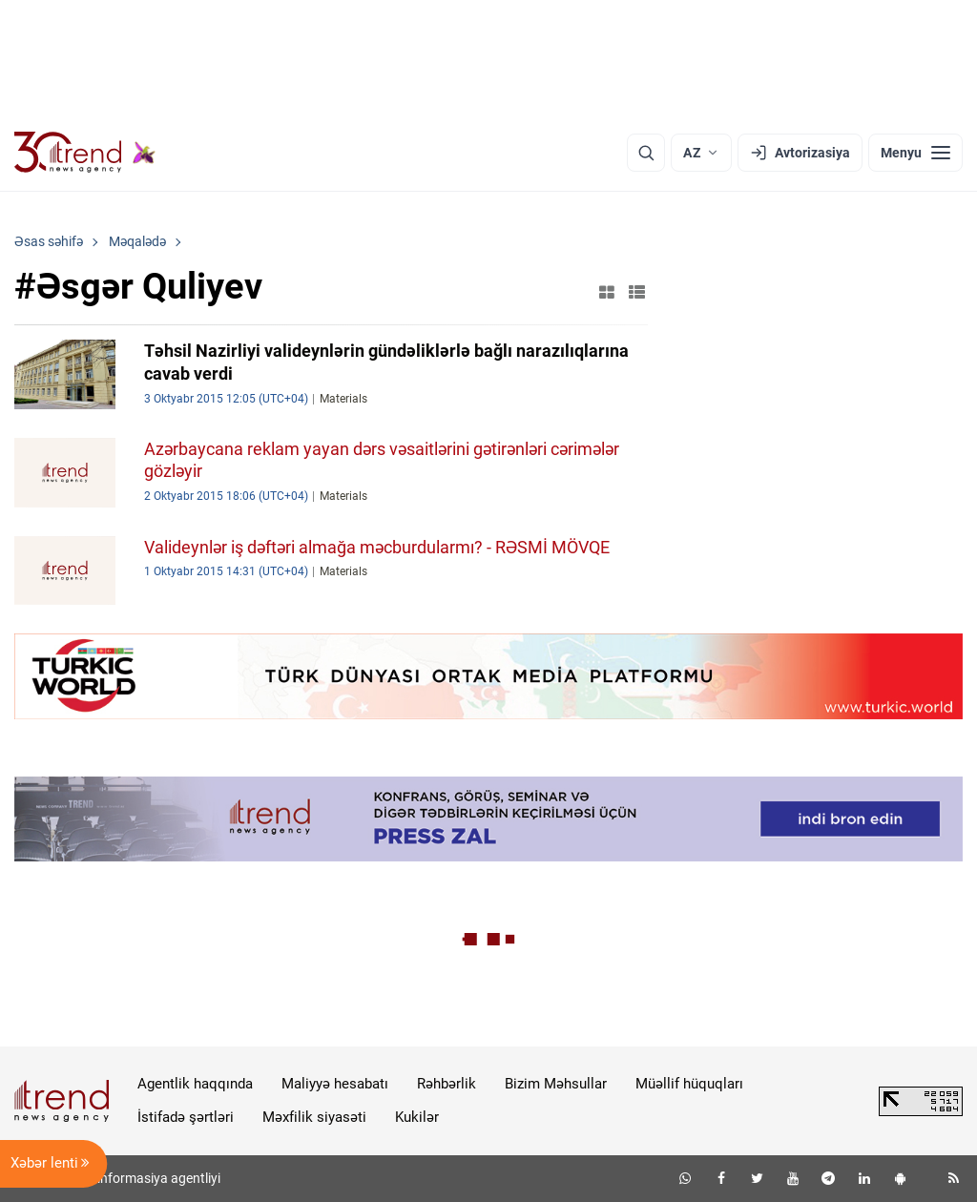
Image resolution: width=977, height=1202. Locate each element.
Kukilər (417, 1117)
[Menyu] (915, 153)
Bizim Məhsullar (556, 1083)
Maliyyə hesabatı (334, 1083)
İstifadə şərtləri (185, 1117)
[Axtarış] (646, 153)
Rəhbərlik (446, 1083)
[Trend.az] (85, 153)
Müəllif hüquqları (689, 1083)
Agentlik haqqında (195, 1083)
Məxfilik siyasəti (314, 1117)
